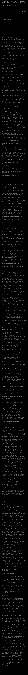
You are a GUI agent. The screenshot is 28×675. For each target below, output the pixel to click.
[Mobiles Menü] (24, 11)
